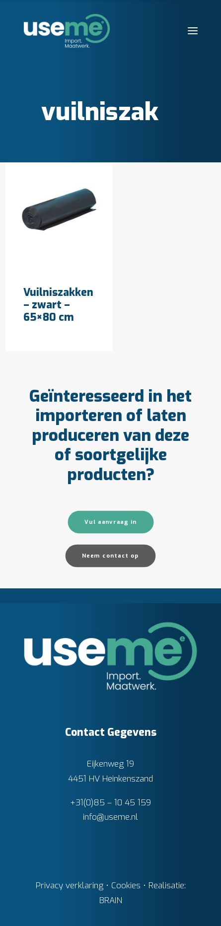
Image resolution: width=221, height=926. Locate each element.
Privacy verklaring (69, 885)
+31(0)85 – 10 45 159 (110, 802)
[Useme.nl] (66, 30)
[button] (193, 31)
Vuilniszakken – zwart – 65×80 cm (58, 304)
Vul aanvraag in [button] (110, 521)
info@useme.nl (110, 817)
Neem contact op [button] (110, 555)
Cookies (126, 885)
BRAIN (110, 900)
